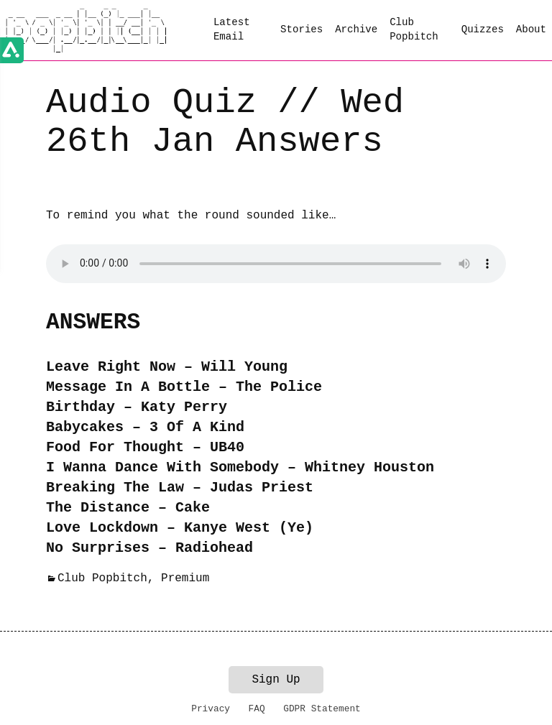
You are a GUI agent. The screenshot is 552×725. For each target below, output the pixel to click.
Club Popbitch (414, 29)
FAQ (257, 708)
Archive (356, 29)
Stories (301, 29)
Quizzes (482, 29)
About (531, 29)
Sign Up (276, 679)
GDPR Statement (322, 708)
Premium (185, 578)
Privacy (210, 708)
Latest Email (231, 29)
